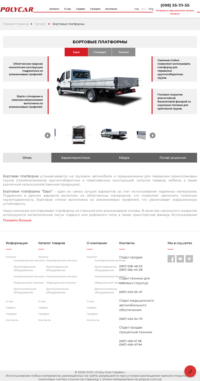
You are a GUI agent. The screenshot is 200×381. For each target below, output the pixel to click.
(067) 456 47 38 (130, 341)
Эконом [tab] (124, 52)
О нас (9, 301)
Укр (136, 8)
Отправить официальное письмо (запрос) (175, 12)
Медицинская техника (29, 282)
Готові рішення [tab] (173, 158)
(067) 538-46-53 (130, 266)
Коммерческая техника (29, 260)
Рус (143, 8)
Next (152, 135)
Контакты (12, 320)
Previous (48, 135)
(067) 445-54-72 (131, 319)
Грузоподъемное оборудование (25, 268)
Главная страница (16, 24)
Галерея (11, 313)
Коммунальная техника (29, 276)
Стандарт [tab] (100, 52)
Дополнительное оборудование (25, 290)
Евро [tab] (76, 52)
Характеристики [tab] (75, 158)
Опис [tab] (27, 158)
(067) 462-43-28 (131, 269)
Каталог (40, 24)
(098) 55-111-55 (175, 5)
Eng (151, 8)
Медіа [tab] (124, 158)
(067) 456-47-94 (130, 344)
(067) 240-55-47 (130, 292)
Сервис (11, 307)
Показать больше (17, 220)
